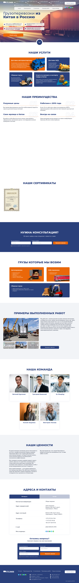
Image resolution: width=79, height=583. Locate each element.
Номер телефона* (42, 242)
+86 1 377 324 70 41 (32, 2)
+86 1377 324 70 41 (51, 522)
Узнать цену (13, 35)
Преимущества (27, 8)
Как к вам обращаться (21, 242)
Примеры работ (45, 8)
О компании (36, 8)
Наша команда (55, 8)
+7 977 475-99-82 (50, 520)
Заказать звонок (70, 3)
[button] (4, 345)
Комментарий (50, 548)
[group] (11, 200)
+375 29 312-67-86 (51, 518)
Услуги (19, 8)
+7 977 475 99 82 (43, 2)
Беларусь (24, 496)
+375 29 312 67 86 (54, 2)
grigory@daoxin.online (58, 5)
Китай (54, 496)
